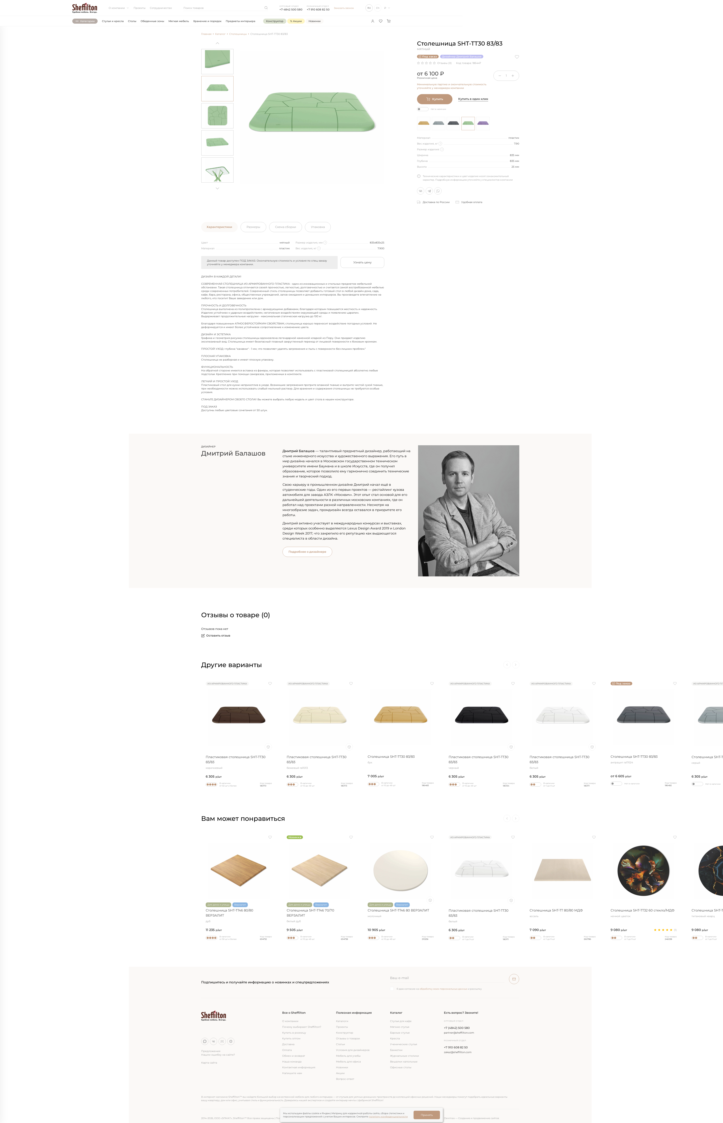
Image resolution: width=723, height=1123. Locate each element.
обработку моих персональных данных (443, 988)
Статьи (340, 1044)
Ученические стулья (403, 1044)
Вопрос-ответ (345, 1079)
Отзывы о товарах (348, 1038)
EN (377, 8)
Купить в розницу (294, 1032)
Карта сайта (209, 1062)
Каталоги (342, 1021)
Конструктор (344, 1032)
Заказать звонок (344, 8)
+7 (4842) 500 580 (457, 1028)
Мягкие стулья (399, 1027)
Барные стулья (400, 1032)
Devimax (449, 1118)
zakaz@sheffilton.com (458, 1052)
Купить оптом (291, 1038)
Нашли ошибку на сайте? (218, 1054)
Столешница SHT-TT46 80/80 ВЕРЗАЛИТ (239, 915)
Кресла (395, 1038)
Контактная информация (298, 1067)
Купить (434, 99)
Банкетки (396, 1050)
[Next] (217, 187)
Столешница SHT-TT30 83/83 (77, 760)
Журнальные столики (404, 1055)
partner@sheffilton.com (459, 1032)
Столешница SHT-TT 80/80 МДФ (563, 913)
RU (369, 8)
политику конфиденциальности (388, 1116)
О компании (119, 8)
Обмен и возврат (293, 1055)
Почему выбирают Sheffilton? (301, 1027)
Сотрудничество (161, 8)
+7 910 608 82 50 (318, 9)
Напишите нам (292, 1073)
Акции (340, 1073)
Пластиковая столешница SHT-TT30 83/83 (239, 762)
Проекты (140, 8)
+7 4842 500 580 (290, 9)
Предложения (210, 1051)
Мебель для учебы (348, 1055)
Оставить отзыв (215, 635)
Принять (427, 1115)
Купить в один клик (473, 99)
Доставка (288, 1044)
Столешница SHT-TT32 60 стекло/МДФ (77, 913)
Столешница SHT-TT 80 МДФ (158, 913)
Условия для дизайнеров (353, 1050)
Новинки (342, 1067)
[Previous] (217, 44)
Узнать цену (362, 262)
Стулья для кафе (401, 1021)
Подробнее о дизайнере (307, 551)
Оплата (287, 1050)
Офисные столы (400, 1067)
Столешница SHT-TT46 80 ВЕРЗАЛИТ (401, 913)
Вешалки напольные (404, 1061)
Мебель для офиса (348, 1061)
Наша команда (291, 1061)
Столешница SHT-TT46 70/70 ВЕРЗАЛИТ (320, 915)
